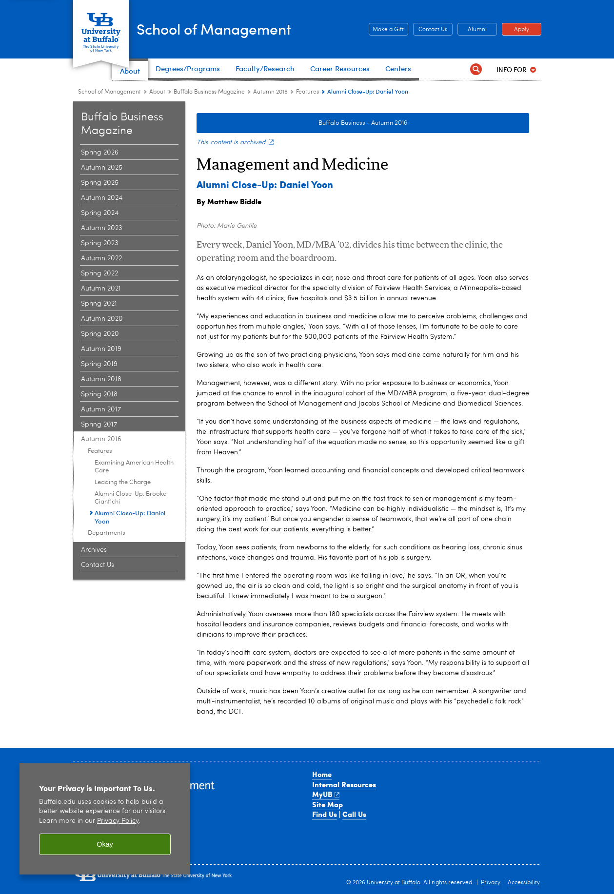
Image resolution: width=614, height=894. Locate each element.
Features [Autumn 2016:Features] (307, 92)
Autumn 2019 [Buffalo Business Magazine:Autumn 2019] (101, 349)
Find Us (324, 814)
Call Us (354, 814)
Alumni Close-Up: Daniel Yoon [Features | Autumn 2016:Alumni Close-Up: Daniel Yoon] (130, 516)
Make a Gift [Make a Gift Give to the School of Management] (386, 29)
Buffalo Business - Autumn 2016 (362, 123)
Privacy (490, 883)
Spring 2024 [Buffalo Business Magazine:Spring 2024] (100, 213)
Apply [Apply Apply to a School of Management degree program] (515, 29)
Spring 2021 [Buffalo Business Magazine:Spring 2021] (99, 303)
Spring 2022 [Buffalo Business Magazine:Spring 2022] (99, 273)
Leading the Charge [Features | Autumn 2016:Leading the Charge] (123, 482)
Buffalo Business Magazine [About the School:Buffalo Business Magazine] (209, 92)
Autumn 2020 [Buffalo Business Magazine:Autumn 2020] (102, 318)
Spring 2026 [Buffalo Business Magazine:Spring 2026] (100, 152)
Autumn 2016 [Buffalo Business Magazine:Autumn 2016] (270, 92)
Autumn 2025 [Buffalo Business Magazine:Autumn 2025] (101, 167)
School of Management (239, 28)
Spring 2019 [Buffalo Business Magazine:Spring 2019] (99, 364)
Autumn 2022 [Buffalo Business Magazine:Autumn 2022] (101, 258)
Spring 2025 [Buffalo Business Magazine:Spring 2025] (100, 182)
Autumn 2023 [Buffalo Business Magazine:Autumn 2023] (101, 228)
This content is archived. (235, 142)
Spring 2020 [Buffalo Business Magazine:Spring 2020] (100, 333)
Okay (105, 844)
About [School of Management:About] (157, 92)
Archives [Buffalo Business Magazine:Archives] (94, 549)
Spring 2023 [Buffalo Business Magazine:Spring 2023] (99, 243)
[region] (105, 819)
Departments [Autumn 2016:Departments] (106, 533)
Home (322, 774)
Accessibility (524, 883)
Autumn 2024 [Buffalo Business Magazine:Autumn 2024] (101, 197)
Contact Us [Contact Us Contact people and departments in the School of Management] (430, 29)
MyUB (326, 794)
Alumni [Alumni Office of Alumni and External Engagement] (472, 29)
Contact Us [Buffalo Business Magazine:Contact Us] (97, 565)
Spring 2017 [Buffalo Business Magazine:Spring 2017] (99, 424)
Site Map (327, 804)
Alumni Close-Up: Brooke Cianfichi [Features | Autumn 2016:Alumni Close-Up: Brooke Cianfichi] (130, 498)
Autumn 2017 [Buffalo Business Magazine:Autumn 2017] (101, 409)
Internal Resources (344, 784)
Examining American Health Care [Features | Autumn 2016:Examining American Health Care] (134, 467)
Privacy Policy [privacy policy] (118, 821)
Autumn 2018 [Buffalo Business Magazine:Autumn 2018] (101, 379)
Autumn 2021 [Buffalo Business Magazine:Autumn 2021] (101, 288)
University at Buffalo (393, 883)
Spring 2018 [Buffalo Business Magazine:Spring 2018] (99, 394)
